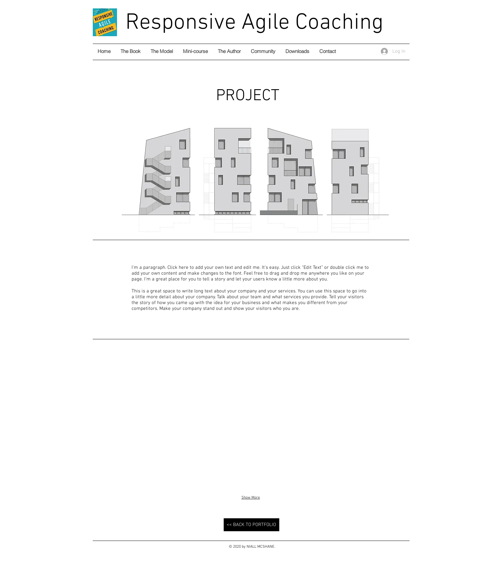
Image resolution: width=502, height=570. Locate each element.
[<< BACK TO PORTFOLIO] (251, 525)
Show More (250, 497)
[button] (144, 420)
